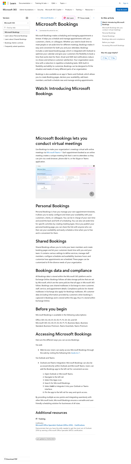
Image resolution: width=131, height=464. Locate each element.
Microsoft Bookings (48, 18)
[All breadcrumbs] (38, 18)
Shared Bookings (108, 36)
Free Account (122, 9)
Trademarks (99, 457)
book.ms (74, 353)
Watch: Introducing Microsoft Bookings (113, 23)
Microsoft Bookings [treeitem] (12, 32)
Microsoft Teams (53, 152)
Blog (32, 457)
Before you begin (108, 42)
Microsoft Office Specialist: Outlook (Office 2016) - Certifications (60, 425)
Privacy (52, 457)
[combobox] (16, 23)
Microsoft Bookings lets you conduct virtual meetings (112, 28)
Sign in (125, 3)
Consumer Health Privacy (68, 457)
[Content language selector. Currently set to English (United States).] (14, 451)
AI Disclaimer (7, 457)
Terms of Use (87, 457)
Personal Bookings (109, 33)
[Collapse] (27, 18)
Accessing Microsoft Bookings (113, 45)
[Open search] (119, 3)
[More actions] (94, 18)
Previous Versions (21, 457)
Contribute (43, 457)
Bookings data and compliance (113, 39)
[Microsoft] (4, 3)
